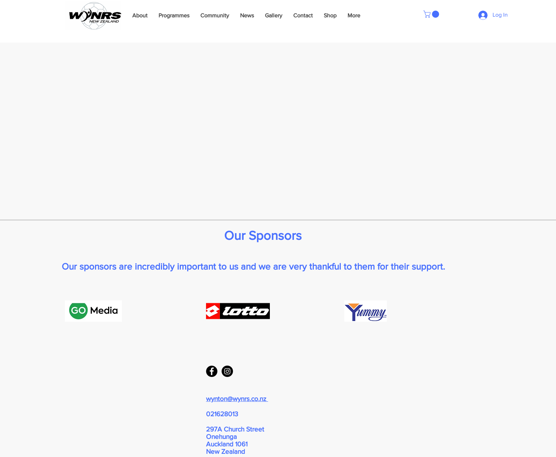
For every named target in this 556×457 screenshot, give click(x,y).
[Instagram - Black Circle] (227, 371)
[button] (432, 14)
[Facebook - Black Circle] (211, 371)
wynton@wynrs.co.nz (237, 398)
